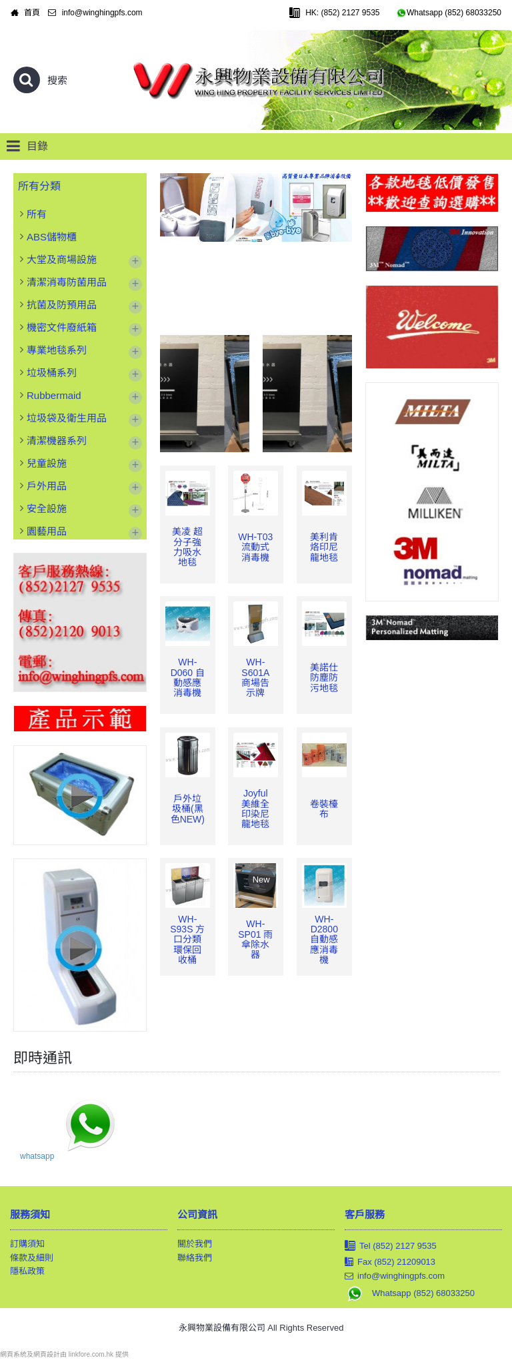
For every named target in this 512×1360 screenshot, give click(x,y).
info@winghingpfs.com (395, 1276)
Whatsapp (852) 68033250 (410, 1294)
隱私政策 (27, 1271)
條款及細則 (31, 1258)
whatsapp (37, 1156)
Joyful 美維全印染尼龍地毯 (255, 808)
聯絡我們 (194, 1258)
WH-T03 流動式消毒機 (255, 547)
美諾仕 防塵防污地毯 (324, 677)
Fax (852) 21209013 (390, 1262)
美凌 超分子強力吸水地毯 (187, 546)
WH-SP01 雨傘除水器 (255, 939)
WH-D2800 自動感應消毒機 (324, 940)
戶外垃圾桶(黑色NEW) (188, 809)
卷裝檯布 (324, 809)
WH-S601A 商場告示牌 (255, 677)
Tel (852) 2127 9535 (391, 1246)
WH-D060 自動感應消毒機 (188, 677)
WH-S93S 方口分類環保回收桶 (187, 940)
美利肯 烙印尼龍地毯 (324, 547)
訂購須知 (27, 1244)
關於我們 (194, 1244)
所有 (37, 214)
